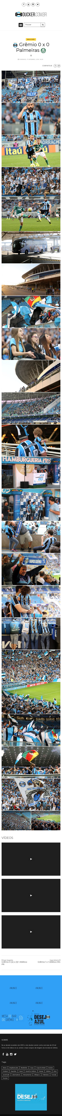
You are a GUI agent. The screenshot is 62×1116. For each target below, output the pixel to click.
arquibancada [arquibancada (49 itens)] (13, 1068)
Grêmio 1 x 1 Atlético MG (46, 961)
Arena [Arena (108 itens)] (4, 1068)
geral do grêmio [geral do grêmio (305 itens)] (30, 1071)
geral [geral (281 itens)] (21, 1071)
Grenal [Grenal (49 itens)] (41, 1071)
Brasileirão (31, 39)
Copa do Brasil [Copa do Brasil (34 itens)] (40, 1068)
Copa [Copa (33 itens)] (32, 1068)
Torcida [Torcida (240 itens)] (54, 1075)
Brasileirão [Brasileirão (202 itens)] (24, 1068)
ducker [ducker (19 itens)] (50, 1068)
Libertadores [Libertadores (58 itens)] (16, 1075)
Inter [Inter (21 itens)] (55, 1071)
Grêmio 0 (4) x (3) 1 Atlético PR (16, 962)
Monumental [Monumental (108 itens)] (27, 1075)
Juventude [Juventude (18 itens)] (6, 1075)
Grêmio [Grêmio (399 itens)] (48, 1071)
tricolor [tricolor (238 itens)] (5, 1078)
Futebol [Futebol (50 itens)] (5, 1071)
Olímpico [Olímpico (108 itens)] (37, 1075)
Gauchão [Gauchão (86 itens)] (13, 1071)
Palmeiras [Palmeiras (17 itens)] (46, 1075)
